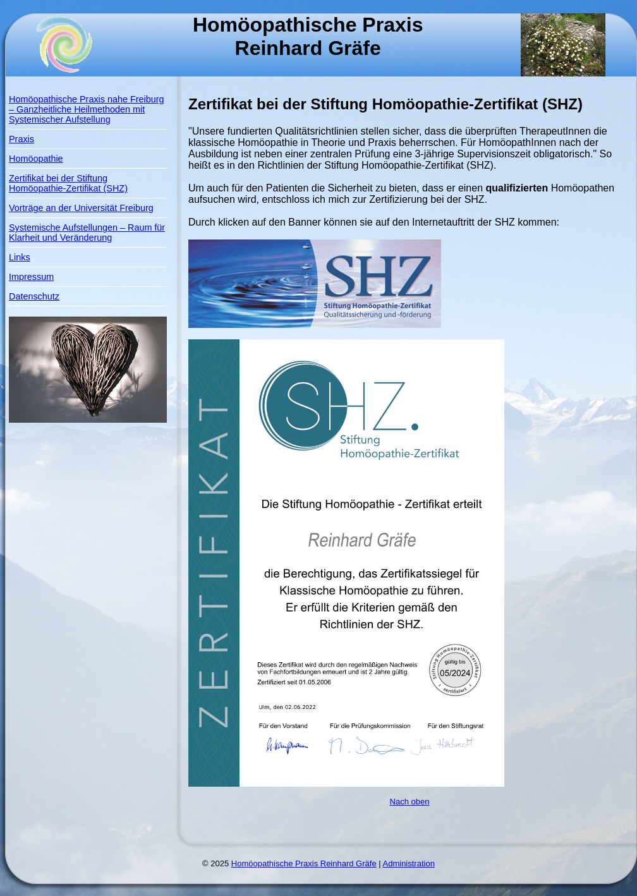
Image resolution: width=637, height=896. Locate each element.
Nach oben (410, 801)
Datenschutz (34, 296)
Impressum (31, 277)
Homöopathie (36, 159)
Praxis (21, 139)
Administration (409, 863)
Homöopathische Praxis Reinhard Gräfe (304, 863)
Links (19, 257)
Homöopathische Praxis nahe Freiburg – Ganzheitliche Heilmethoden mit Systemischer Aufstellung (86, 109)
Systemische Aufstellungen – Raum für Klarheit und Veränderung (87, 232)
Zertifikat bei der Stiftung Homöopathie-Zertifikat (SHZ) (68, 183)
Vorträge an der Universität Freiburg (81, 208)
